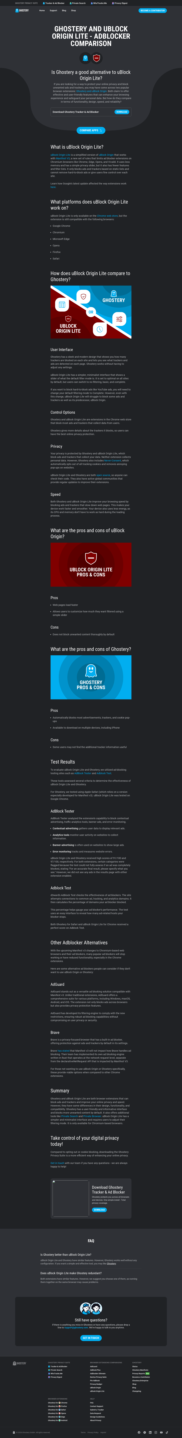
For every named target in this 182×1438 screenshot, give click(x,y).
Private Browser (92, 1116)
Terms (83, 1432)
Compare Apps (91, 130)
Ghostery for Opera (57, 1413)
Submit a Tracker (97, 1410)
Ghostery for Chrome (57, 1403)
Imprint (103, 1432)
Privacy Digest (119, 3)
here (53, 187)
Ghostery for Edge (56, 1417)
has (60, 1050)
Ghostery (111, 1263)
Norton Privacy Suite (98, 1377)
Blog (64, 10)
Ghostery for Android (57, 1420)
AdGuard (93, 1366)
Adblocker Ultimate (98, 1374)
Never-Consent (112, 460)
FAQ (91, 1403)
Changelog (136, 1391)
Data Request (95, 1413)
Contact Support (96, 1406)
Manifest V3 (63, 158)
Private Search (78, 3)
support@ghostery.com (76, 1327)
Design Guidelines (97, 1417)
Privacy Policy (93, 1432)
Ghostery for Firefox (57, 1406)
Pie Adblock (95, 1381)
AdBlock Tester (82, 773)
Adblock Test (104, 773)
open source (103, 475)
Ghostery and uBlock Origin (91, 91)
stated (66, 1050)
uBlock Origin (106, 154)
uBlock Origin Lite (60, 154)
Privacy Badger (96, 1384)
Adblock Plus (95, 1370)
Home (42, 10)
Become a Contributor (153, 10)
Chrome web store (107, 215)
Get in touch (57, 1163)
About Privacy (95, 1420)
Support (53, 10)
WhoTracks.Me (99, 3)
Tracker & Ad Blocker (53, 3)
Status (135, 1366)
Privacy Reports (141, 1373)
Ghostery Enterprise (140, 1381)
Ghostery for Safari (57, 1410)
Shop (73, 10)
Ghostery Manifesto (140, 1370)
